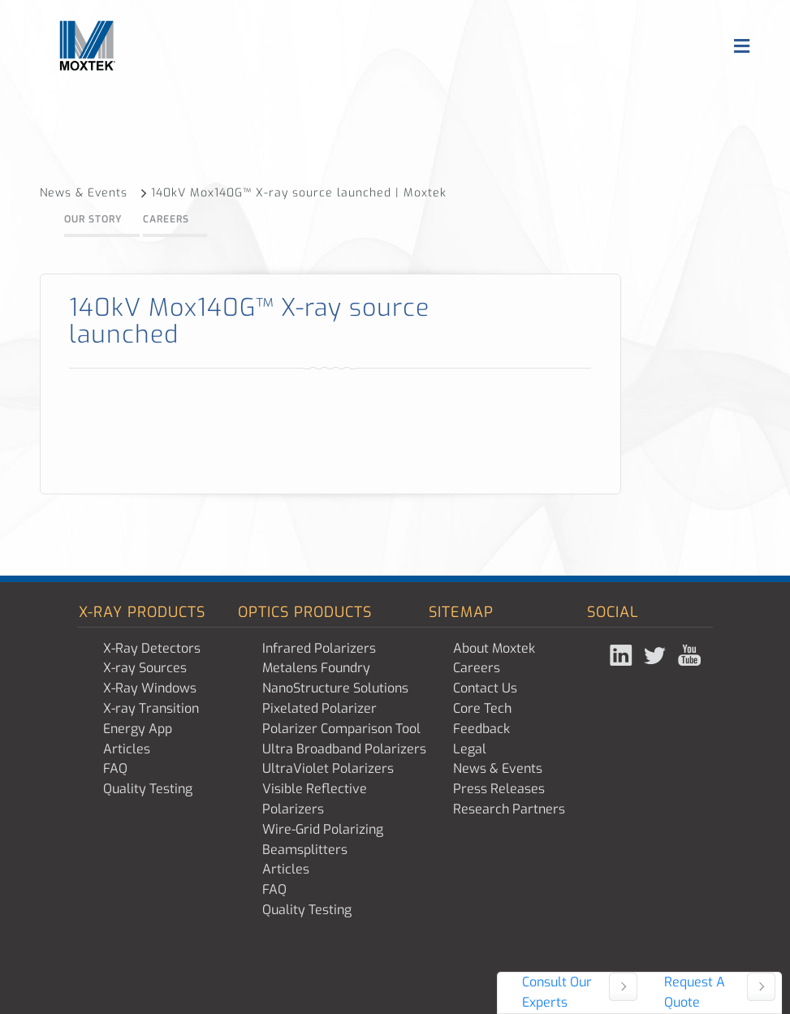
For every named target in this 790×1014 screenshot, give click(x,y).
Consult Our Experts (557, 992)
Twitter (656, 655)
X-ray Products (142, 612)
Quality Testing (147, 788)
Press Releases (499, 788)
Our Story (93, 219)
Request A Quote (694, 992)
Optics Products (305, 612)
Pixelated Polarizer (319, 708)
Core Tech (482, 708)
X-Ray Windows (149, 688)
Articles (126, 748)
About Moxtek (494, 648)
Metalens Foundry (316, 667)
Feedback (481, 728)
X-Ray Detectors (152, 648)
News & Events (94, 193)
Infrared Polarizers (319, 648)
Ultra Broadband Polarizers (344, 748)
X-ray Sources (145, 667)
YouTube (691, 655)
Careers (166, 219)
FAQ (115, 768)
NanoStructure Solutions (335, 688)
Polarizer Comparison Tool (341, 728)
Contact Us (485, 688)
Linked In (622, 655)
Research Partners (509, 809)
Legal (469, 748)
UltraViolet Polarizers (328, 768)
